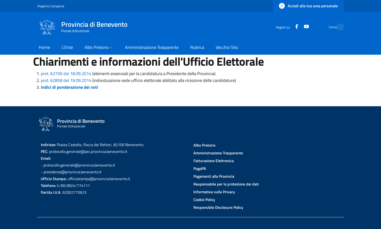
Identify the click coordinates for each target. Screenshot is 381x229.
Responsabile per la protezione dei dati (226, 184)
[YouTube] (296, 27)
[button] (308, 6)
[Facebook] (286, 27)
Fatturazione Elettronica (213, 161)
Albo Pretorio (204, 145)
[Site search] (338, 27)
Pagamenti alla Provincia (213, 176)
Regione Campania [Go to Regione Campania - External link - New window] (50, 6)
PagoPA (199, 168)
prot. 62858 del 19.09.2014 (66, 80)
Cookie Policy (204, 200)
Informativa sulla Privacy (214, 192)
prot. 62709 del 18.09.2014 (66, 73)
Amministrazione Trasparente (218, 153)
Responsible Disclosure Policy (218, 207)
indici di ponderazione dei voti (69, 87)
